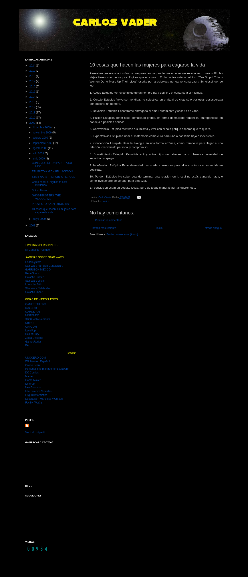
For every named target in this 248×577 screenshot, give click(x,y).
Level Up (30, 330)
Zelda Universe (34, 337)
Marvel (29, 376)
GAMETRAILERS (35, 304)
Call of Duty (32, 334)
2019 (32, 70)
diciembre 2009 (41, 127)
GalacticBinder (34, 292)
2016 (32, 86)
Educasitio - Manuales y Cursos (44, 398)
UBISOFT (31, 323)
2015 (32, 91)
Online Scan (32, 365)
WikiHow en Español (37, 361)
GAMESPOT (32, 311)
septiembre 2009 (42, 143)
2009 (32, 122)
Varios (106, 201)
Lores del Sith (33, 284)
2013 (32, 102)
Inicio (159, 228)
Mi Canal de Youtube (37, 249)
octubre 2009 (40, 137)
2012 (32, 107)
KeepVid (30, 383)
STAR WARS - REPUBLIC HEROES (53, 176)
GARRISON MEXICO (38, 269)
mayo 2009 (39, 218)
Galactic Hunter (34, 277)
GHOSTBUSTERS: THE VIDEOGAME (46, 197)
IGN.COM (31, 308)
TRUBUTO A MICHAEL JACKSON (52, 171)
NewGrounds (33, 387)
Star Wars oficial (35, 280)
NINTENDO (32, 315)
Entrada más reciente (103, 228)
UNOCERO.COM (35, 357)
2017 (32, 81)
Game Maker (33, 380)
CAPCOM (31, 326)
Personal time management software (47, 368)
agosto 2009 (40, 148)
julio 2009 (38, 153)
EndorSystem (33, 262)
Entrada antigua (212, 228)
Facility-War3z (33, 402)
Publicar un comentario (109, 220)
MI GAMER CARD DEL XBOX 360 (48, 461)
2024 (32, 65)
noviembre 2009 (42, 132)
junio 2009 (39, 158)
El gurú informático (36, 395)
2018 (32, 76)
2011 (32, 112)
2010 (32, 117)
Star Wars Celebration (38, 288)
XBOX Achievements (37, 319)
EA (27, 345)
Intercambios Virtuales (38, 391)
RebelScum (32, 273)
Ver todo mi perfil (35, 432)
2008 (32, 225)
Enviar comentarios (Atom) (122, 234)
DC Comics (32, 372)
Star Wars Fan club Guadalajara (44, 265)
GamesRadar (33, 341)
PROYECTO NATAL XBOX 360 (50, 204)
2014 (32, 96)
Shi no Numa (39, 190)
